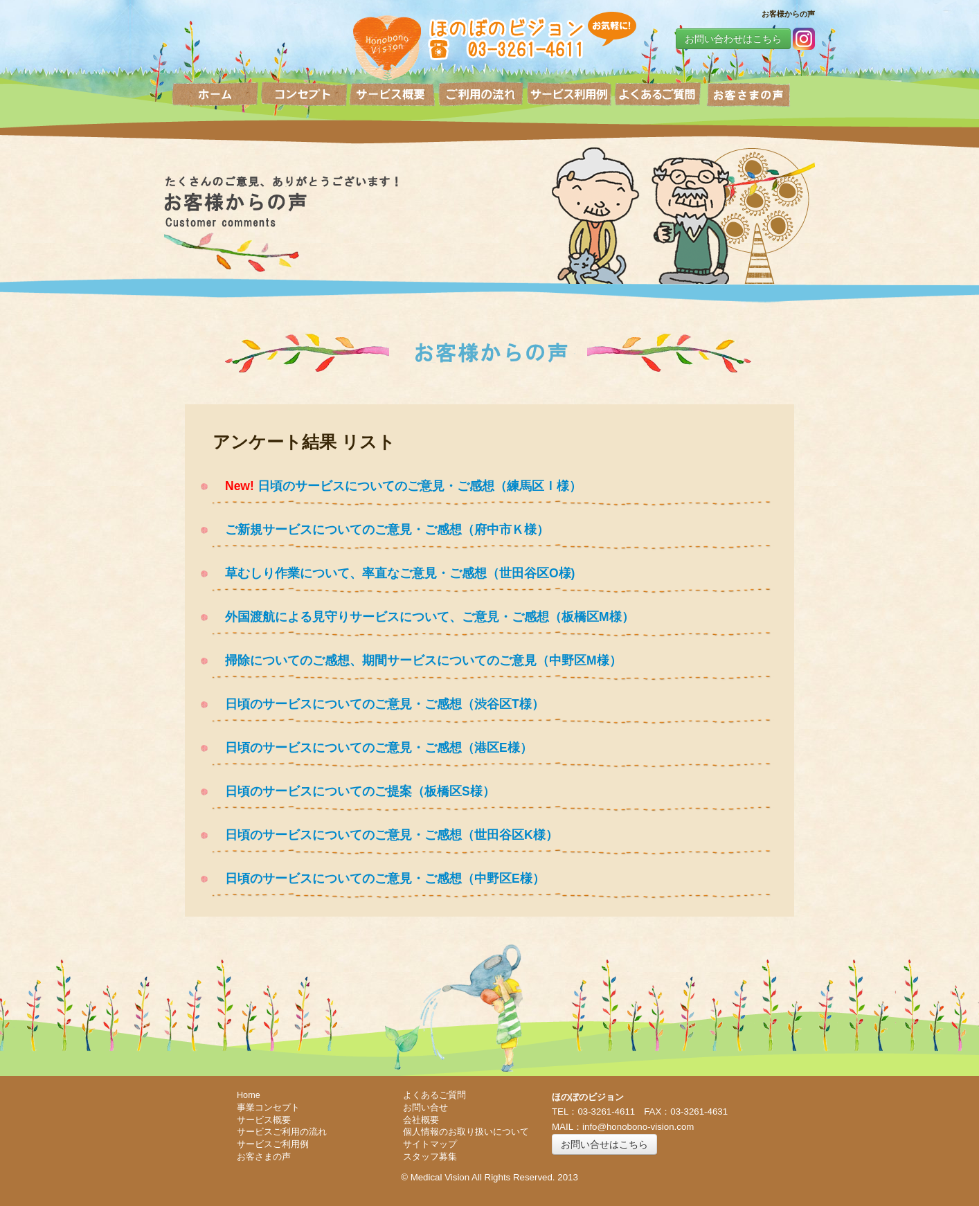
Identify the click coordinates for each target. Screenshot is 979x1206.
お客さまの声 (264, 1157)
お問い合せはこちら (604, 1144)
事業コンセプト (268, 1108)
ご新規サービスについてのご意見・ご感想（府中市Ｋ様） (381, 530)
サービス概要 (264, 1120)
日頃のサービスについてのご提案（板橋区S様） (354, 791)
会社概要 (421, 1120)
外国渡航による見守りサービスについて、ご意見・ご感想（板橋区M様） (423, 617)
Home (248, 1095)
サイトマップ (430, 1144)
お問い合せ (425, 1108)
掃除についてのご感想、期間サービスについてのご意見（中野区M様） (417, 660)
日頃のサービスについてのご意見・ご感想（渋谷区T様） (378, 704)
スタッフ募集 (430, 1157)
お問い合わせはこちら (733, 38)
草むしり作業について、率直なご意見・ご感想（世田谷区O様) (394, 573)
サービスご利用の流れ (282, 1132)
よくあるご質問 (434, 1095)
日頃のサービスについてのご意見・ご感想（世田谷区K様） (385, 835)
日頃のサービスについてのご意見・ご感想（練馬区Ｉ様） (418, 486)
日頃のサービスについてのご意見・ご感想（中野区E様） (379, 878)
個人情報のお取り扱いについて (466, 1132)
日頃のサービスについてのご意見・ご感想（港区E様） (372, 748)
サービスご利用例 (273, 1144)
